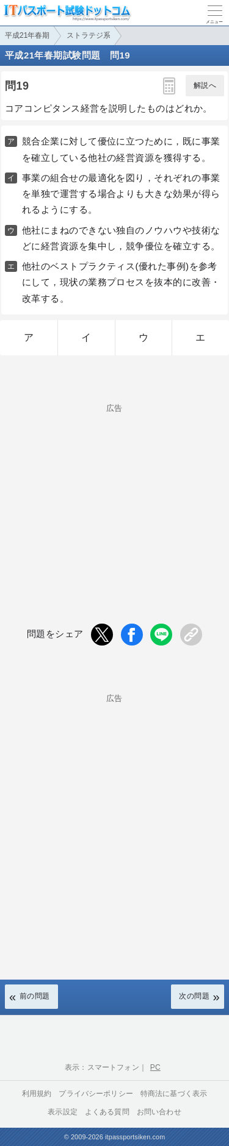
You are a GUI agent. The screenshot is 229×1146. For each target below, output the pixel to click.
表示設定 (63, 1112)
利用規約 (37, 1093)
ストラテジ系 (89, 35)
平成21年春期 (27, 35)
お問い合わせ (159, 1112)
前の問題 (35, 996)
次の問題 (194, 996)
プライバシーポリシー (96, 1093)
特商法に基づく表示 (173, 1093)
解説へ (205, 85)
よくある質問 (107, 1112)
